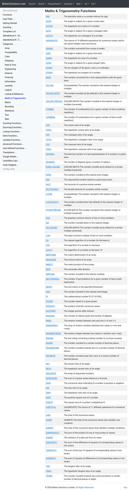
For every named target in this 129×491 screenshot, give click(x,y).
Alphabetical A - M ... (12, 35)
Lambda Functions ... (12, 140)
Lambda (8, 85)
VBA (78, 3)
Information (10, 81)
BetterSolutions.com (14, 3)
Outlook (68, 3)
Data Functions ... (11, 136)
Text (7, 115)
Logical (8, 90)
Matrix (8, 102)
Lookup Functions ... (12, 131)
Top (125, 487)
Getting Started (10, 23)
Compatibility (11, 52)
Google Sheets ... (11, 156)
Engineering (10, 69)
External (8, 73)
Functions (7, 15)
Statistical (9, 110)
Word (41, 3)
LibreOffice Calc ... (11, 161)
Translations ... (9, 152)
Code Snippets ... (11, 165)
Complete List (9, 31)
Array (7, 48)
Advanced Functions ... (13, 144)
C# (92, 3)
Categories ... (9, 44)
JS (85, 3)
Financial (9, 77)
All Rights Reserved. (85, 487)
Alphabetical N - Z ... (12, 40)
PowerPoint (54, 3)
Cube (7, 56)
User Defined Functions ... (14, 148)
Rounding (9, 106)
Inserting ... (8, 27)
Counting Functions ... (13, 123)
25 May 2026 (9, 169)
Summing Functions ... (13, 127)
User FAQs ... (9, 19)
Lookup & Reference (14, 94)
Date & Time (10, 65)
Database (9, 60)
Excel (31, 3)
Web (7, 119)
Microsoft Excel (10, 10)
